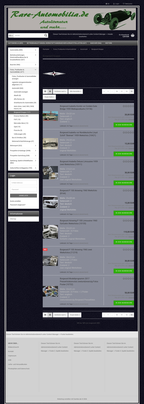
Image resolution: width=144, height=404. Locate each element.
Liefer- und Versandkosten (17, 364)
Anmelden (23, 195)
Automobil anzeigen (21, 92)
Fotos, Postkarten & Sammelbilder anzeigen (24, 77)
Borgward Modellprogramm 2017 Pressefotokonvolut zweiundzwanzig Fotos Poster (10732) (79, 281)
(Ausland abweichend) (80, 126)
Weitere (108, 43)
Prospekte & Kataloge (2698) (20, 151)
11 (122, 91)
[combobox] (60, 91)
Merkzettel (127, 4)
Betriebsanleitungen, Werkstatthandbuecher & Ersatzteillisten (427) (57, 43)
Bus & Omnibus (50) (19, 138)
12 (126, 91)
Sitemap (13, 219)
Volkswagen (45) (20, 134)
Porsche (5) (18, 130)
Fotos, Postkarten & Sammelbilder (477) (17, 71)
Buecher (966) (96, 43)
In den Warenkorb (124, 125)
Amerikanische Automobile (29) (25, 103)
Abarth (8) (17, 95)
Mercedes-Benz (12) (21, 123)
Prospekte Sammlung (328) (20, 155)
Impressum (12, 356)
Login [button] (116, 4)
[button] (107, 4)
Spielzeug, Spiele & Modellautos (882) (21, 162)
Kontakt (11, 351)
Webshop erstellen (64, 399)
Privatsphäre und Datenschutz (19, 369)
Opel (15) (17, 127)
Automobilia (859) (15, 43)
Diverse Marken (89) (21, 116)
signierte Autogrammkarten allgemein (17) (21, 83)
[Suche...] (10, 35)
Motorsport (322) (16, 145)
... (112, 91)
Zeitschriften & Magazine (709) (21, 168)
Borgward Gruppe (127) (22, 112)
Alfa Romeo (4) (19, 99)
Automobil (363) (17, 88)
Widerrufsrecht (13, 347)
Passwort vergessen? (17, 205)
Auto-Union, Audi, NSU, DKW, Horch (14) (24, 107)
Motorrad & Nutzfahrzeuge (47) (23, 141)
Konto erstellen (15, 201)
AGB (9, 360)
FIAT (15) (17, 119)
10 (117, 91)
